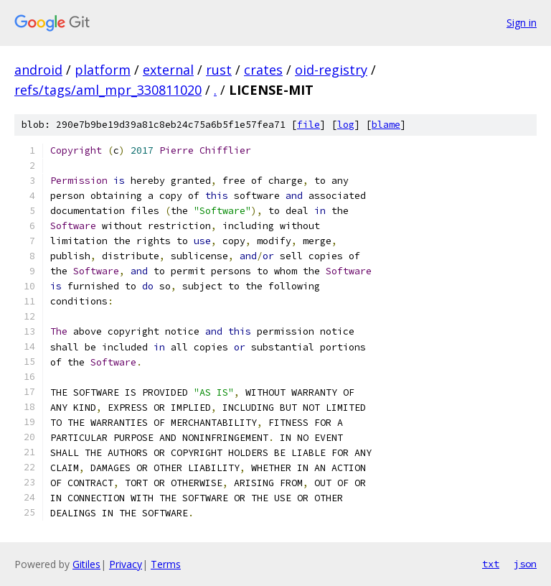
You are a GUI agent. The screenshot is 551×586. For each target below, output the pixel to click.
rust (219, 69)
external (168, 69)
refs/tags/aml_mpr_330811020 (108, 89)
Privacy (125, 564)
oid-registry (331, 69)
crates (263, 69)
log (345, 124)
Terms (166, 564)
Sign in (522, 22)
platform (103, 69)
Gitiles (86, 564)
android (38, 69)
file (308, 124)
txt (490, 563)
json (525, 563)
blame (386, 124)
